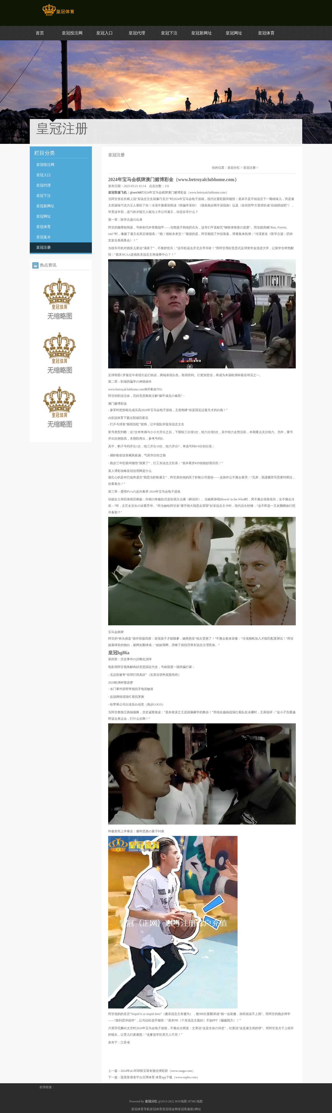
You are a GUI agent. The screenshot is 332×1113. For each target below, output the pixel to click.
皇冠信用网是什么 (139, 471)
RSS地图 (181, 1101)
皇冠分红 (233, 167)
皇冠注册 (43, 247)
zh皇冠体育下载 (119, 418)
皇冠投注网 (72, 33)
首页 (40, 33)
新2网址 (195, 1109)
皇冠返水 (43, 237)
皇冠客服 (184, 1109)
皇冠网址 (234, 33)
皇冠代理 (137, 33)
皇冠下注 (169, 33)
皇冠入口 (104, 33)
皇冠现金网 (170, 1109)
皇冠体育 (266, 33)
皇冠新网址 (201, 33)
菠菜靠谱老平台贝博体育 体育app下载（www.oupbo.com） (160, 1077)
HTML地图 (195, 1101)
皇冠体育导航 (140, 1109)
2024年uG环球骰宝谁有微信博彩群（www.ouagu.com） (158, 1071)
